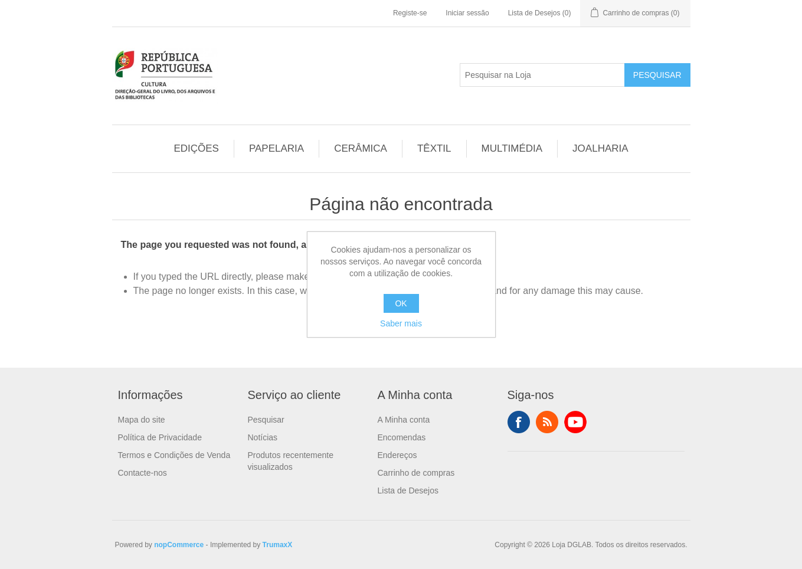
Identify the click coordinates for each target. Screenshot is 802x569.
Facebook (519, 422)
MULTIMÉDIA (512, 148)
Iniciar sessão (467, 13)
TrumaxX (278, 545)
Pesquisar (657, 75)
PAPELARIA (276, 148)
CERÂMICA (360, 148)
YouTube (575, 422)
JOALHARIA (600, 148)
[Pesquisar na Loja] (542, 75)
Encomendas (402, 437)
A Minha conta (404, 419)
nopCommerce (179, 545)
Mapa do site (141, 419)
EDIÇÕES (196, 148)
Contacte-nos (142, 473)
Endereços (397, 455)
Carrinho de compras (416, 473)
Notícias (263, 437)
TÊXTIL (434, 148)
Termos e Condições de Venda (174, 455)
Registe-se (410, 13)
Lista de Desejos (408, 490)
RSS (547, 422)
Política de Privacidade (160, 437)
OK (401, 303)
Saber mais (401, 323)
